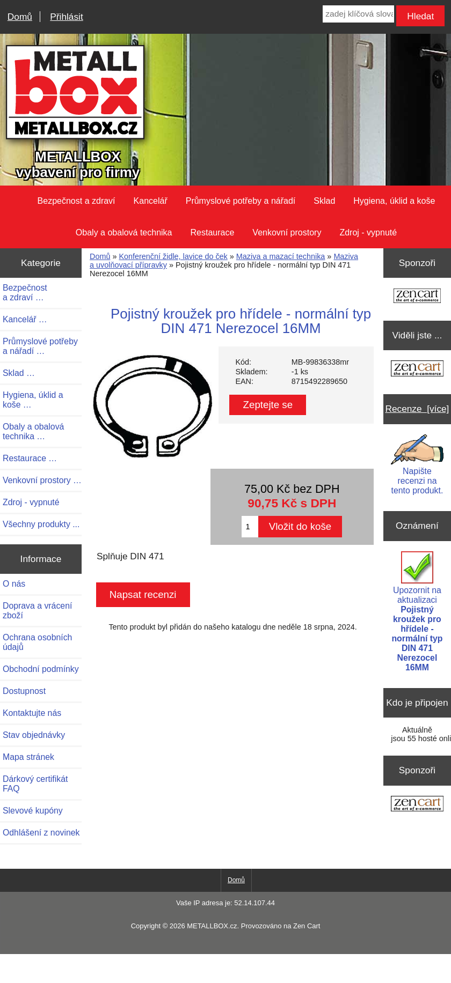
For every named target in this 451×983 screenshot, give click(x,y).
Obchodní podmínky (41, 669)
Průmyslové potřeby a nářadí (241, 200)
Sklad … (19, 373)
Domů (20, 16)
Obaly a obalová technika (124, 232)
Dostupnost (24, 691)
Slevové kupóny (33, 810)
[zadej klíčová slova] (358, 14)
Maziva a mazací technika (280, 256)
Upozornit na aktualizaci (416, 611)
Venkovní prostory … (42, 480)
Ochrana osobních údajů (37, 642)
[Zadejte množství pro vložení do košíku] (250, 526)
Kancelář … (25, 319)
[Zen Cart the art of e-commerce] (417, 297)
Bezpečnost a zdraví (76, 200)
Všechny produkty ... (41, 524)
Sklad (324, 200)
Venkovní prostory (286, 232)
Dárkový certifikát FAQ (35, 783)
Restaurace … (30, 458)
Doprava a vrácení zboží (37, 610)
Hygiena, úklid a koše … (33, 399)
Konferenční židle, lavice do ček (173, 256)
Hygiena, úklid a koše (394, 200)
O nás (14, 583)
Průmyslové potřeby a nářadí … (40, 346)
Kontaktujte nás (32, 713)
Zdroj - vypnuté (368, 232)
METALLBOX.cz (212, 926)
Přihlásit (66, 16)
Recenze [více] (417, 408)
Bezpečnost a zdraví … (25, 292)
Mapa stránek (28, 757)
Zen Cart (306, 926)
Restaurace (213, 232)
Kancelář (151, 200)
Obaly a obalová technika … (33, 431)
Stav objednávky (34, 735)
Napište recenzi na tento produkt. (417, 464)
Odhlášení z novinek (41, 832)
